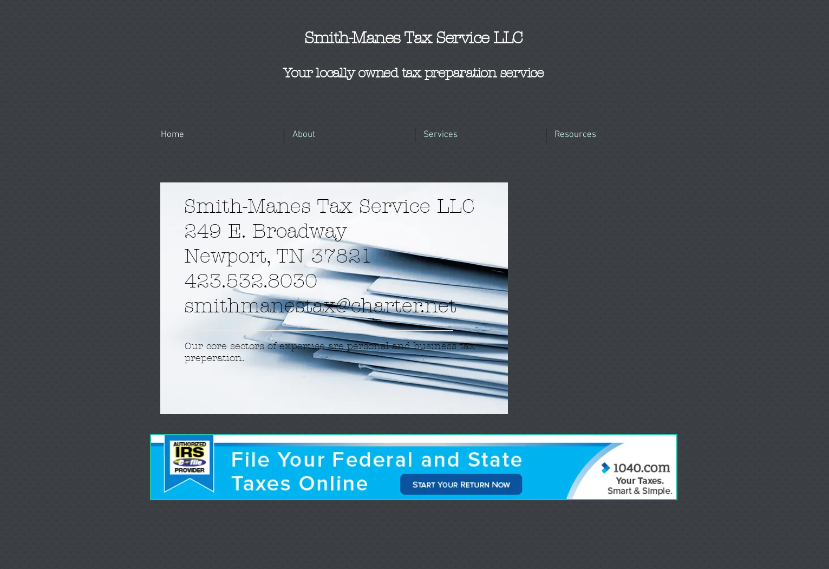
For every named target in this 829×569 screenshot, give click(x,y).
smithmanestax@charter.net (320, 306)
